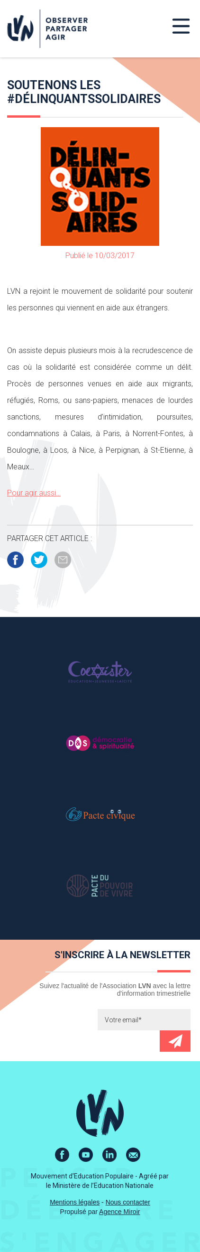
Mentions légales (75, 1202)
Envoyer (175, 1041)
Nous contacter (128, 1202)
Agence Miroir (119, 1211)
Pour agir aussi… (34, 492)
